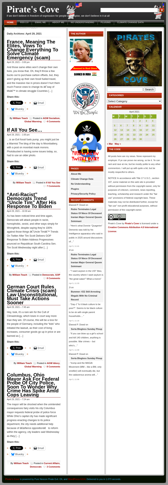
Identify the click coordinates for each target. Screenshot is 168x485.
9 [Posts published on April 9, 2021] (140, 125)
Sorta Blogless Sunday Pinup (86, 329)
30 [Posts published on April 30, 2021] (140, 139)
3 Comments (53, 467)
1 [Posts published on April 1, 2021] (133, 121)
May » (118, 144)
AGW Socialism (51, 118)
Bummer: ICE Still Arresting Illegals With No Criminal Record (85, 295)
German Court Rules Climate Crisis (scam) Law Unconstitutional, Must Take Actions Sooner (32, 294)
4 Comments (53, 121)
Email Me (40, 22)
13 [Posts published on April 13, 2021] (121, 130)
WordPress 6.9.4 (77, 479)
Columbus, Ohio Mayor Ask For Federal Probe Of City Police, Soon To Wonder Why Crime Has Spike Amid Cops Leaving (33, 384)
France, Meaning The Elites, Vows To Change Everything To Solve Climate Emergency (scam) (32, 49)
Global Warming (33, 121)
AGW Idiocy (53, 363)
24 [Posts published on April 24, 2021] (147, 134)
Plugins (106, 22)
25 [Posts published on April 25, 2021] (153, 134)
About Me (58, 22)
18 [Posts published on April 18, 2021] (153, 130)
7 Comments (53, 186)
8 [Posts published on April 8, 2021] (133, 125)
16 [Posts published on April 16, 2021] (140, 130)
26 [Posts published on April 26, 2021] (115, 139)
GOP (57, 275)
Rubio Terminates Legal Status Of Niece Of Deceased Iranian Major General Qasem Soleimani (86, 215)
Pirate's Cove (33, 9)
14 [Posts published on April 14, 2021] (128, 130)
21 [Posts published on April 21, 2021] (128, 134)
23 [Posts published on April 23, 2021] (140, 134)
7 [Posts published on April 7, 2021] (127, 125)
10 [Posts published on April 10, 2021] (147, 125)
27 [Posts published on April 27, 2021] (121, 139)
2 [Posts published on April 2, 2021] (140, 121)
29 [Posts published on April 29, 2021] (134, 139)
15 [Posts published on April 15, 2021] (134, 130)
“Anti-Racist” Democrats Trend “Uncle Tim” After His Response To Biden (31, 200)
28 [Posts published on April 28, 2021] (128, 139)
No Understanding (82, 22)
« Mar (110, 144)
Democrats (48, 275)
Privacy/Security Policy (22, 27)
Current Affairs (52, 463)
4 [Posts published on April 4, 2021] (152, 121)
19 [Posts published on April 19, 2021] (115, 134)
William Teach (20, 118)
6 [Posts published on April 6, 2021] (121, 125)
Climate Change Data (130, 22)
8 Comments (53, 278)
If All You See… (24, 130)
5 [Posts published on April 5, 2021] (114, 125)
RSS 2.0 (24, 22)
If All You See (53, 182)
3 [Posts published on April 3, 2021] (146, 121)
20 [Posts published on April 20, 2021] (121, 134)
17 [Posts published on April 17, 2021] (147, 130)
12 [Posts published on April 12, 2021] (115, 130)
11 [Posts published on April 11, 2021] (153, 125)
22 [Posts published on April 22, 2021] (134, 134)
